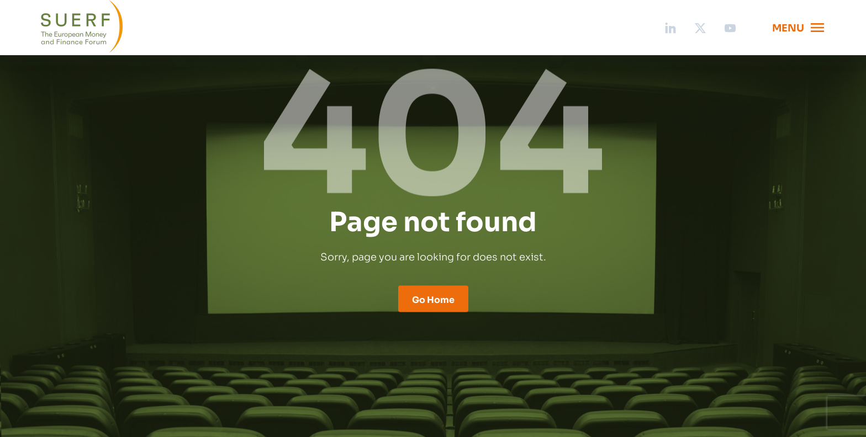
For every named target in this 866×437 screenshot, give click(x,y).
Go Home (433, 299)
